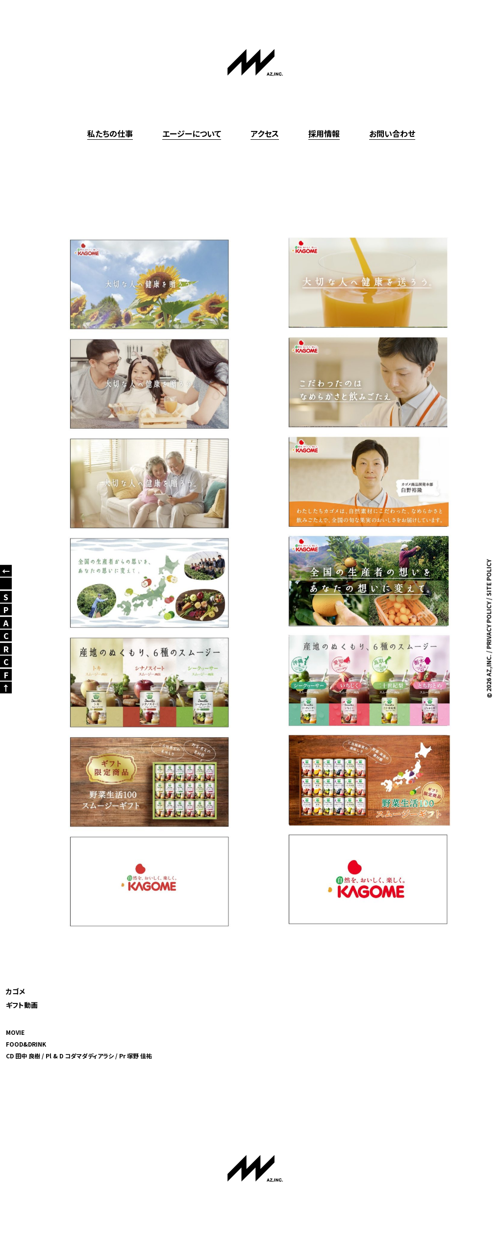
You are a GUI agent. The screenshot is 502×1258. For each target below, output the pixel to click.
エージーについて (191, 133)
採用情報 (324, 133)
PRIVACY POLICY (488, 625)
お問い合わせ (392, 133)
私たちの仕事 (110, 133)
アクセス (265, 133)
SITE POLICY (488, 577)
